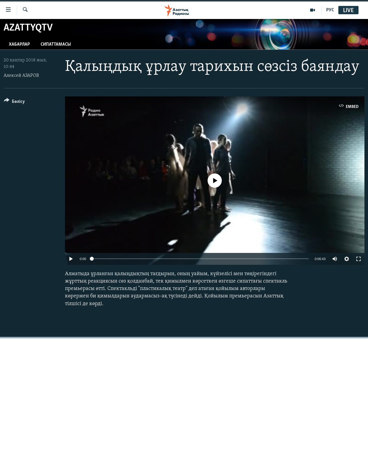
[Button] (14, 102)
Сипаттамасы (56, 44)
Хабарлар (19, 44)
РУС (330, 10)
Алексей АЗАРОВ (21, 75)
